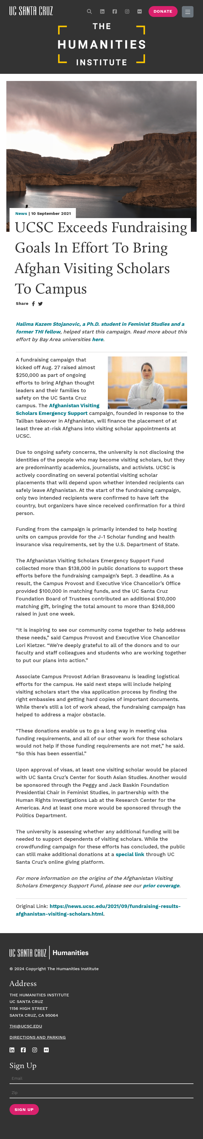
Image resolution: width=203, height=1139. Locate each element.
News (21, 212)
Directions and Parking (38, 1036)
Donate (163, 11)
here (97, 338)
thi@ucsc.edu (26, 1025)
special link (130, 853)
